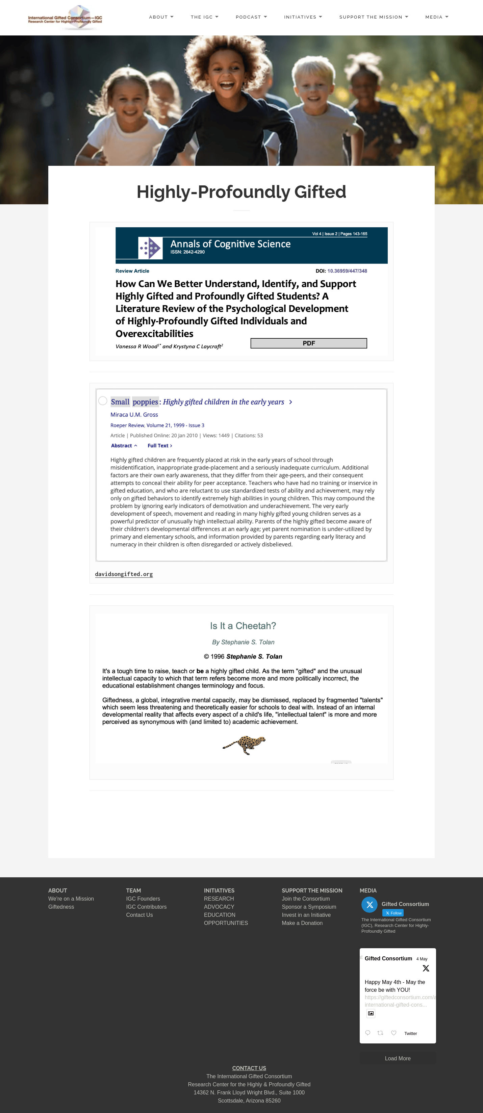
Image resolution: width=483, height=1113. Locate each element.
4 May (422, 959)
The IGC (202, 17)
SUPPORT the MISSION (371, 17)
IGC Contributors (146, 907)
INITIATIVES (300, 17)
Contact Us (139, 915)
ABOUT (158, 17)
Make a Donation (302, 923)
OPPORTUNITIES (226, 923)
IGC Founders (143, 899)
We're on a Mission (71, 899)
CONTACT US (249, 1068)
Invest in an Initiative (306, 915)
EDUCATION (219, 915)
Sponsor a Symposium (309, 907)
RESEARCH (219, 899)
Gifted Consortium (388, 958)
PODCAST (248, 17)
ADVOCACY (219, 907)
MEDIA (434, 17)
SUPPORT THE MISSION (312, 890)
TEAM (133, 890)
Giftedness (61, 907)
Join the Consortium (306, 899)
